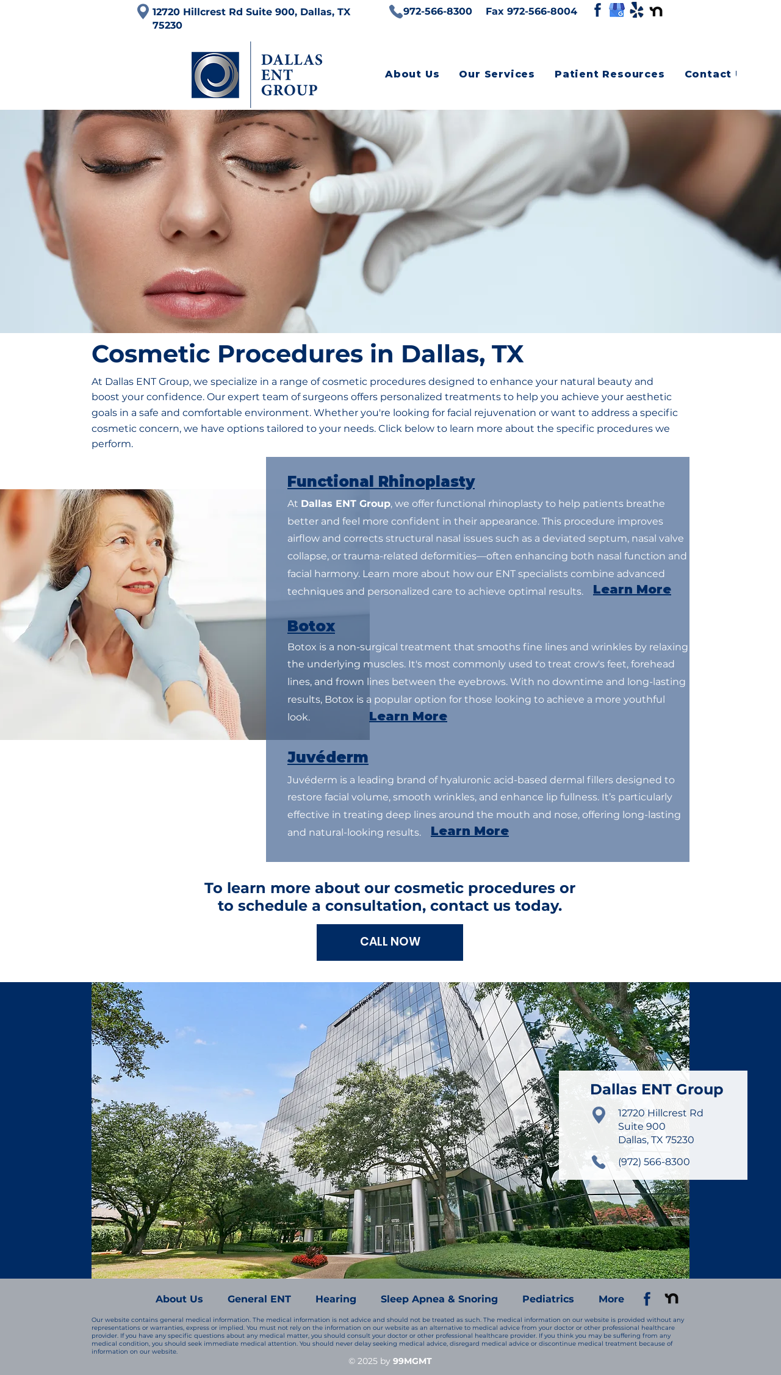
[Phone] (396, 12)
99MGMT (412, 1360)
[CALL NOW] (390, 942)
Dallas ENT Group (147, 381)
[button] (497, 74)
